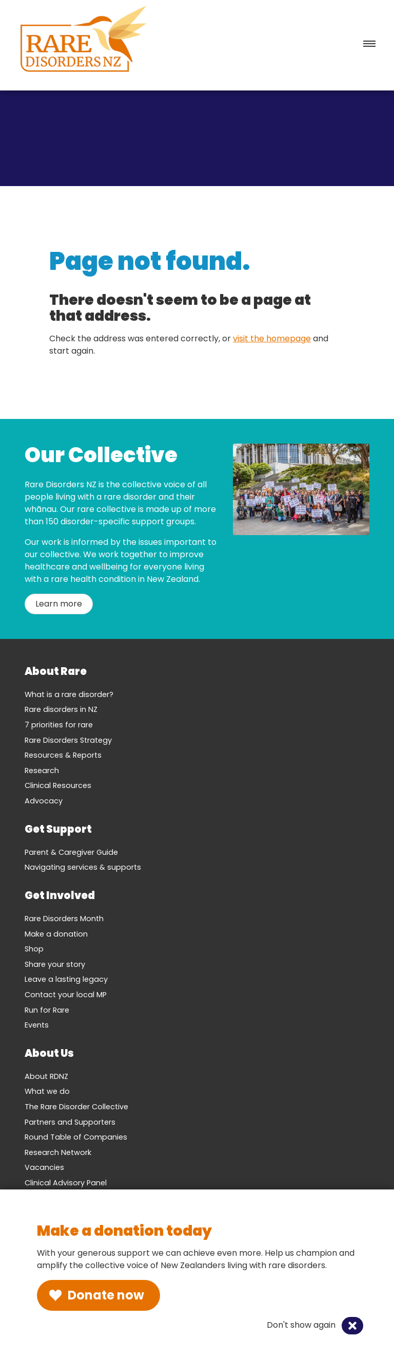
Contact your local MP (66, 994)
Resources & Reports (63, 755)
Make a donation (56, 934)
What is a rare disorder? (69, 694)
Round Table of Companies (76, 1137)
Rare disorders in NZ (61, 709)
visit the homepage (272, 338)
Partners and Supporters (70, 1122)
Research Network (58, 1152)
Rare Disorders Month (64, 918)
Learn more (58, 604)
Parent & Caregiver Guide (71, 852)
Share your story (55, 964)
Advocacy (44, 801)
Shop (34, 949)
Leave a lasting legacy (66, 979)
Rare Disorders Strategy (68, 740)
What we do (47, 1091)
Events (37, 1025)
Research (42, 770)
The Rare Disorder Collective (76, 1107)
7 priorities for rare (59, 725)
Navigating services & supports (83, 867)
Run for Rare (47, 1010)
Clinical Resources (58, 785)
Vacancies (44, 1167)
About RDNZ (46, 1076)
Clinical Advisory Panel (66, 1183)
